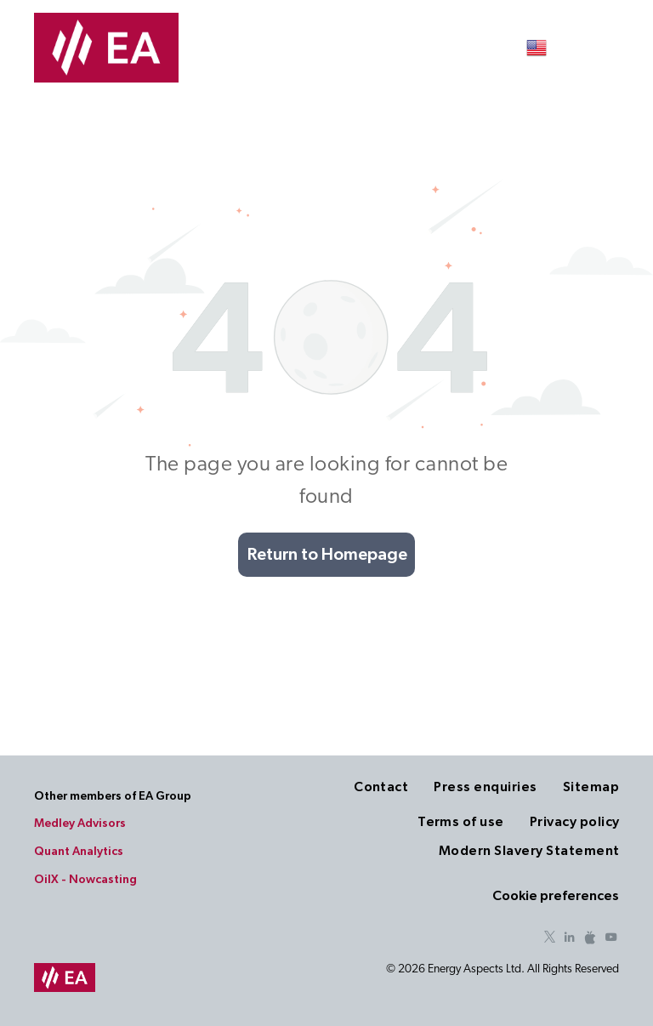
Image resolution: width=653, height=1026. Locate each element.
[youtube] (610, 939)
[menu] (615, 48)
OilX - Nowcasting (85, 880)
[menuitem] (368, 786)
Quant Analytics (78, 852)
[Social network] (590, 939)
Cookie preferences (555, 896)
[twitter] (549, 939)
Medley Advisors (80, 823)
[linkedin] (569, 939)
